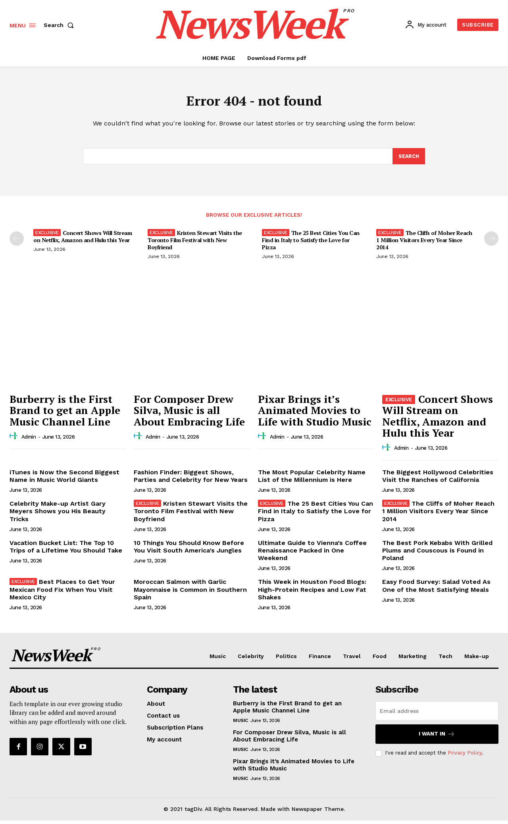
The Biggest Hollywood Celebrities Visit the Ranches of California (437, 479)
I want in (437, 737)
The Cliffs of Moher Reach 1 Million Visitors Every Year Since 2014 (424, 244)
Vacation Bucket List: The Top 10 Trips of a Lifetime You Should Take (66, 550)
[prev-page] (17, 242)
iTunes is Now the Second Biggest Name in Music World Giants (64, 479)
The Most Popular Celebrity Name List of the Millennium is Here (312, 479)
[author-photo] (15, 440)
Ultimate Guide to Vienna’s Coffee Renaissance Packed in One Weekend (312, 554)
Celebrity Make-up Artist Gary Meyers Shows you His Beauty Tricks (58, 515)
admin (28, 440)
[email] (436, 714)
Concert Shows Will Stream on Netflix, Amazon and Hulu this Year (82, 240)
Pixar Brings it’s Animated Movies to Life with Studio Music (314, 414)
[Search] (408, 159)
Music (240, 724)
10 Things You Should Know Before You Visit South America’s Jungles (189, 550)
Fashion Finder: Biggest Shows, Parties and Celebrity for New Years (191, 479)
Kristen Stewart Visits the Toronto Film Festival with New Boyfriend (195, 244)
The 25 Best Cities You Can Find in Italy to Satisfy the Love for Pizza (311, 244)
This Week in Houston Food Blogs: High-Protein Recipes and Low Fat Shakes (312, 593)
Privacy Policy (465, 757)
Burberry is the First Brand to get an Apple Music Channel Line (65, 414)
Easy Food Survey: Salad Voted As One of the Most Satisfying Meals (436, 589)
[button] (60, 25)
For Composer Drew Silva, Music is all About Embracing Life (189, 414)
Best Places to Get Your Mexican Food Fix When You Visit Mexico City (62, 593)
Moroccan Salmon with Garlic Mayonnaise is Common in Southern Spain (190, 593)
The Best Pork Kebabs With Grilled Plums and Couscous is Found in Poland (437, 554)
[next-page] (491, 242)
